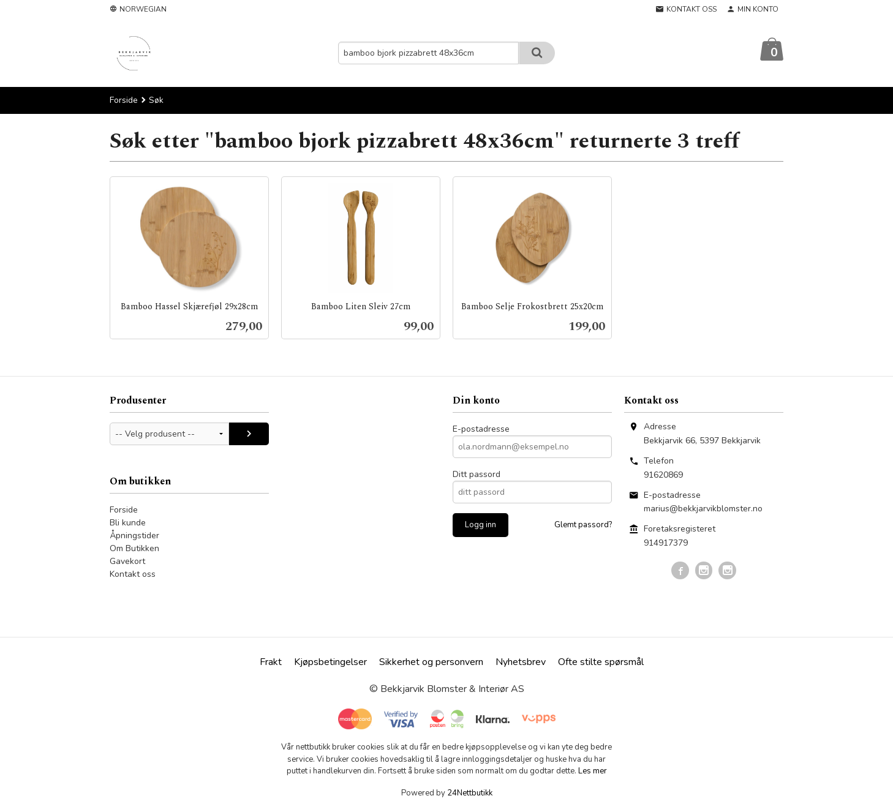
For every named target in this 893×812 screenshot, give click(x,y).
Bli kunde (128, 523)
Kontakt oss (133, 575)
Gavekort (127, 562)
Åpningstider (134, 536)
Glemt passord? (583, 525)
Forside (124, 101)
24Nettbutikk (469, 793)
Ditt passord (476, 475)
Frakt (271, 662)
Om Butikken (134, 549)
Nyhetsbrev (520, 662)
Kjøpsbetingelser (330, 662)
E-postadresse (481, 429)
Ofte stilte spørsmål (601, 662)
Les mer (592, 771)
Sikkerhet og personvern (431, 662)
